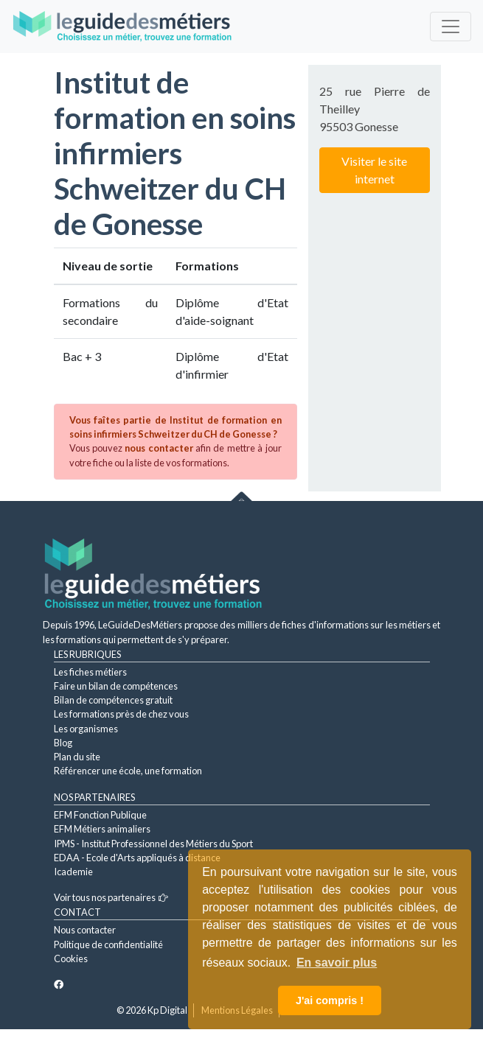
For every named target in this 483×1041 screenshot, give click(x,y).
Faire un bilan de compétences (116, 686)
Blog (63, 743)
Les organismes (86, 729)
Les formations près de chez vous (121, 714)
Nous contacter (85, 930)
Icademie (73, 871)
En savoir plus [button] (336, 962)
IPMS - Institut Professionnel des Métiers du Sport (153, 843)
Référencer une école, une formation (128, 771)
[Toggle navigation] (450, 26)
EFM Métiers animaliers (102, 829)
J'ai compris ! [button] (330, 1000)
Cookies (71, 958)
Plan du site (77, 757)
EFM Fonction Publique (100, 815)
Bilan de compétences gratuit (113, 700)
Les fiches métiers (90, 672)
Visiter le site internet (374, 170)
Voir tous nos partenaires (111, 897)
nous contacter (158, 448)
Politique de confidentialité (108, 944)
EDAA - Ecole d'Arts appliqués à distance (137, 857)
